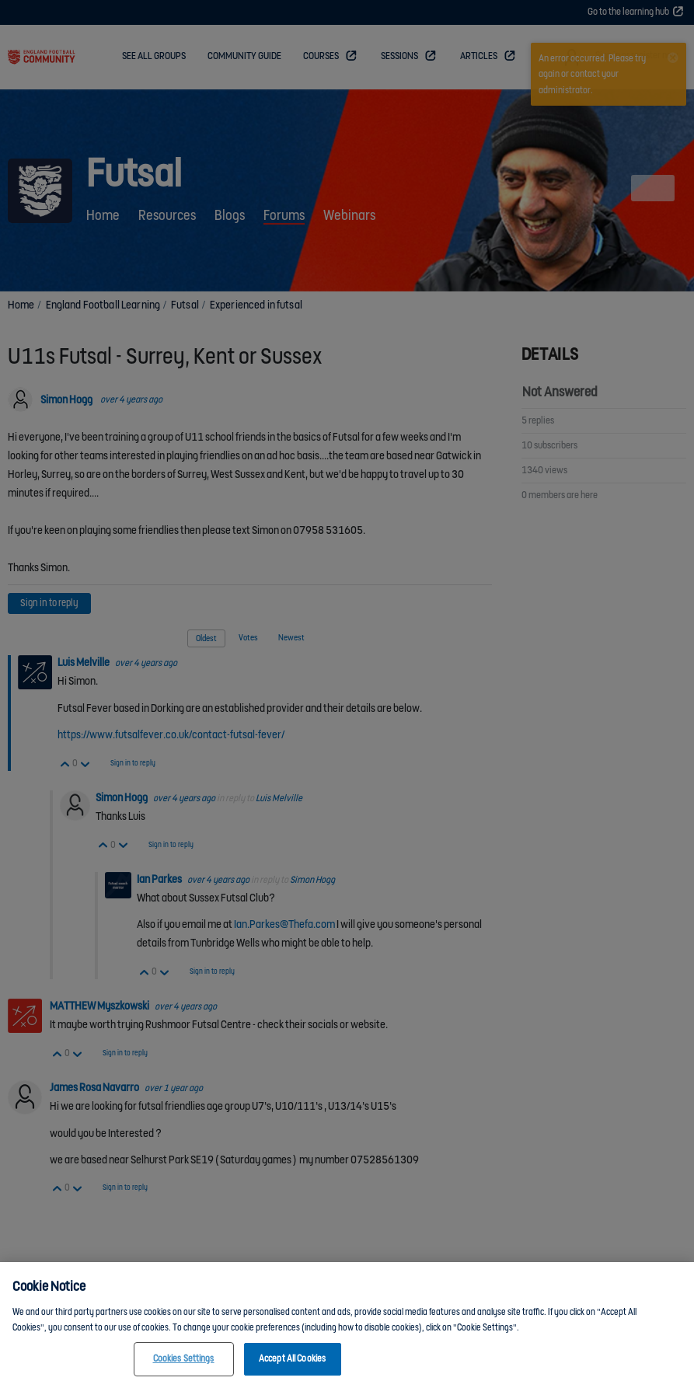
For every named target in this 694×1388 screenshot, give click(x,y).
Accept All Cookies (292, 1359)
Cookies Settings (183, 1359)
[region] (347, 1325)
